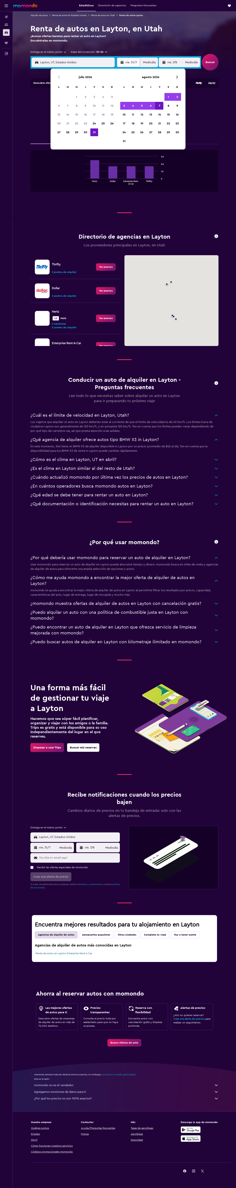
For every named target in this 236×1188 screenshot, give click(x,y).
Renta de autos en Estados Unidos (69, 15)
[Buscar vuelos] (6, 17)
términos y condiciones (90, 884)
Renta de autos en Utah (103, 15)
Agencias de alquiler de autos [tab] (56, 935)
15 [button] (76, 114)
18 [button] (103, 114)
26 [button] (112, 123)
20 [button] (59, 123)
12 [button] (112, 105)
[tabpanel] (124, 174)
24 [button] (94, 123)
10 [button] (94, 105)
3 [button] (94, 96)
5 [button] (112, 96)
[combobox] (48, 52)
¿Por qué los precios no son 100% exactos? (126, 1098)
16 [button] (85, 114)
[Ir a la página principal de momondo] (25, 5)
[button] (6, 6)
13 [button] (59, 114)
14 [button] (67, 114)
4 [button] (103, 96)
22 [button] (76, 123)
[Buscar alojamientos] (6, 24)
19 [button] (112, 114)
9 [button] (85, 105)
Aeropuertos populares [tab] (96, 935)
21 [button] (67, 123)
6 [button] (59, 105)
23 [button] (85, 123)
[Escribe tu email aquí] (79, 857)
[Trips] (6, 43)
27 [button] (58, 132)
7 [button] (67, 105)
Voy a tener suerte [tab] (185, 935)
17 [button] (94, 114)
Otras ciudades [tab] (127, 935)
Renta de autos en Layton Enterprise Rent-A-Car (64, 953)
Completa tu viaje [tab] (155, 935)
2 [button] (85, 96)
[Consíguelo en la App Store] (191, 1138)
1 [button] (76, 96)
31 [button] (94, 132)
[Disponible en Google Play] (191, 1129)
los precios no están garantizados (119, 1074)
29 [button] (76, 132)
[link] (106, 267)
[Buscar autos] (6, 32)
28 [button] (67, 132)
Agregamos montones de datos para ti (126, 1092)
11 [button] (103, 105)
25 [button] (103, 123)
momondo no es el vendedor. (126, 1085)
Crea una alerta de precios (188, 1019)
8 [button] (76, 105)
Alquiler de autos (39, 15)
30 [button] (85, 132)
